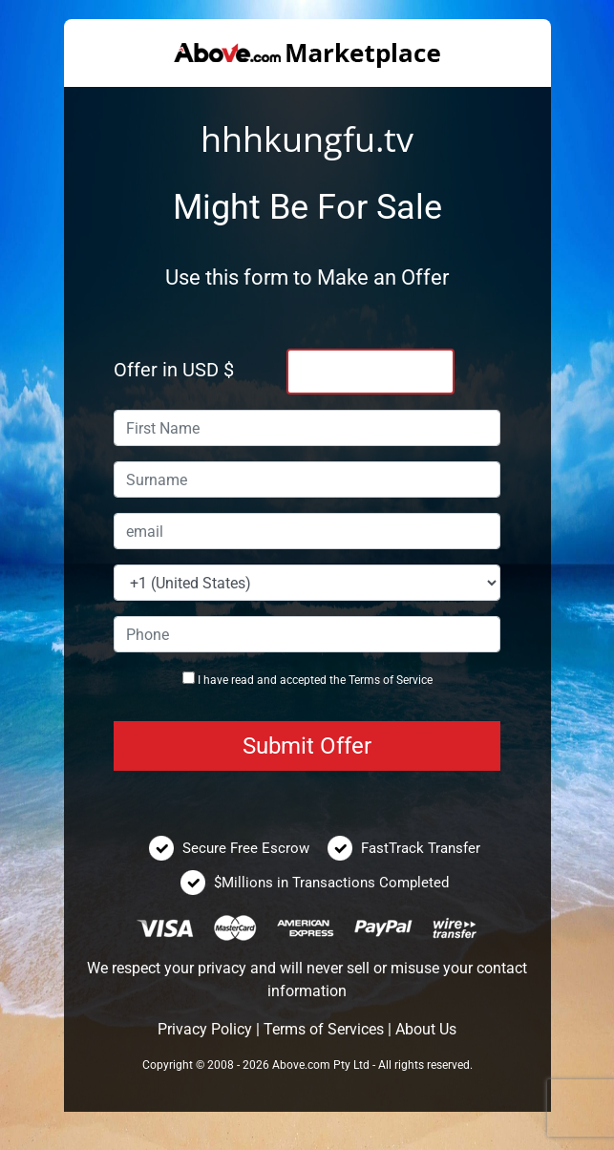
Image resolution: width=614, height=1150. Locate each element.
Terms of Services (324, 1029)
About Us (425, 1029)
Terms (364, 680)
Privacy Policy (205, 1029)
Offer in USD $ (174, 369)
